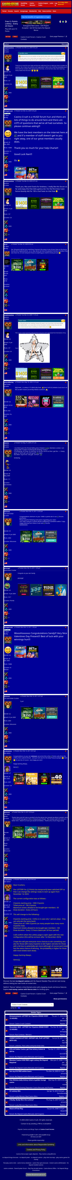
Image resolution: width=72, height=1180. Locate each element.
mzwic (64, 1084)
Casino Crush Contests (23, 1024)
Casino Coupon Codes (43, 4)
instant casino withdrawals (57, 1163)
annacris (64, 1073)
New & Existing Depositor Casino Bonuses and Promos (34, 1088)
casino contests (8, 1168)
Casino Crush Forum (28, 37)
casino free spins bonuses (40, 1163)
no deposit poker (24, 1157)
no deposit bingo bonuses (10, 1157)
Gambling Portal (24, 4)
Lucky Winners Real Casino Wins (26, 1096)
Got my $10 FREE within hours (20, 1071)
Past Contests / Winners (23, 1035)
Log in (56, 4)
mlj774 (64, 1043)
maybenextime (9, 48)
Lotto (51, 3)
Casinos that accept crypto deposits (27, 1154)
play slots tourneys (49, 1157)
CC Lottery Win (15, 1091)
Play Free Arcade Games (35, 1168)
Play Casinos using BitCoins (47, 1154)
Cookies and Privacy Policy (36, 1150)
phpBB (31, 1135)
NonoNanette (62, 1093)
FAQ (39, 11)
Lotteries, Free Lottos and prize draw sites (29, 1046)
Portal (4, 11)
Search (16, 11)
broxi (5, 244)
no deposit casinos (23, 981)
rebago (64, 1065)
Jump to (13, 1008)
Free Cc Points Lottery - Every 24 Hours (11, 23)
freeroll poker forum (20, 1168)
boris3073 (63, 1054)
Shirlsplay (63, 1032)
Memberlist (33, 11)
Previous (61, 36)
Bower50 (64, 1111)
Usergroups (24, 11)
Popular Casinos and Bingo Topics (28, 1129)
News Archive (46, 11)
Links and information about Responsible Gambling (36, 1144)
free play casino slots (9, 1163)
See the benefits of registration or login (36, 17)
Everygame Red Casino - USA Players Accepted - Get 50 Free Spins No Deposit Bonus (36, 28)
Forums (10, 11)
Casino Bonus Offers (50, 1168)
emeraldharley (9, 382)
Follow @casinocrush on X (36, 1175)
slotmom (7, 511)
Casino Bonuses (32, 4)
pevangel (7, 568)
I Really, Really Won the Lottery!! (21, 1100)
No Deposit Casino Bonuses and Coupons (29, 1057)
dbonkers (63, 1021)
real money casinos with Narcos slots (23, 989)
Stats (54, 11)
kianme (6, 443)
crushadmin (8, 751)
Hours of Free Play (16, 1109)
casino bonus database (24, 1163)
